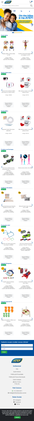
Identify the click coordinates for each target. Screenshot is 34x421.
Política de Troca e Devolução (17, 377)
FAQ (17, 369)
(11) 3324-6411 (17, 391)
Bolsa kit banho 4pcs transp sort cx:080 (25, 207)
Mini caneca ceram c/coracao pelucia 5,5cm (25, 91)
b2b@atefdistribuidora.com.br (17, 393)
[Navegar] (2, 19)
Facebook (17, 402)
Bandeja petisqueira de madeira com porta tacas (25, 320)
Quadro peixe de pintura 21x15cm (8, 282)
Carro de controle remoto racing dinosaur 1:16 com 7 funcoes (8, 169)
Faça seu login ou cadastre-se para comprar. (8, 67)
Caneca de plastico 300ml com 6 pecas (8, 320)
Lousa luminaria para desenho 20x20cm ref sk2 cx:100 (8, 207)
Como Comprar (17, 379)
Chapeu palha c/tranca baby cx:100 (8, 54)
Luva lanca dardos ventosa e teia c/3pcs (25, 282)
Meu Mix (17, 384)
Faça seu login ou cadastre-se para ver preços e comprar (8, 105)
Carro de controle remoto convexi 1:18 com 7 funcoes (25, 244)
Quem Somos (17, 371)
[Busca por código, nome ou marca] (15, 5)
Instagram (17, 400)
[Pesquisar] (31, 5)
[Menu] (2, 2)
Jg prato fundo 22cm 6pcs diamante (8, 130)
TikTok (17, 404)
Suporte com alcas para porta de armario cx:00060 (8, 244)
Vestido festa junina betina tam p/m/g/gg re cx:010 (25, 54)
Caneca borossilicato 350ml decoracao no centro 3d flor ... (8, 91)
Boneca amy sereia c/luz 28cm (25, 168)
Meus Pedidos (17, 382)
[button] (13, 32)
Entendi (17, 417)
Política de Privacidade (17, 374)
